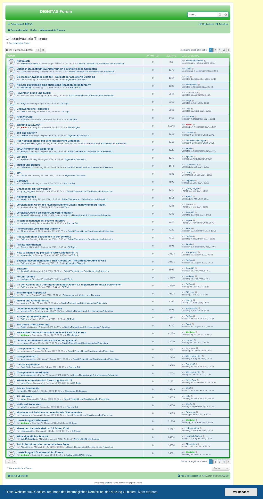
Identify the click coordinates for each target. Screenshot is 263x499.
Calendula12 (27, 167)
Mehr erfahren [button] (148, 492)
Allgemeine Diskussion (76, 79)
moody (24, 303)
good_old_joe (27, 191)
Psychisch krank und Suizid (34, 92)
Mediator (25, 335)
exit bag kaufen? (27, 132)
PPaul (23, 231)
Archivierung (24, 116)
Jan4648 (25, 215)
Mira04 (24, 407)
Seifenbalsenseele (29, 63)
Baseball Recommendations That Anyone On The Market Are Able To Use (61, 260)
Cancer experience (28, 364)
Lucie (23, 71)
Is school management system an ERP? (41, 220)
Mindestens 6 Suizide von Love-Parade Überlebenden (49, 412)
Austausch (23, 60)
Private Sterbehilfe (28, 388)
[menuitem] (29, 24)
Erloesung (25, 415)
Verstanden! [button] (241, 492)
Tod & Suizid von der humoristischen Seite (43, 444)
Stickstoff (22, 268)
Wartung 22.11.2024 (29, 124)
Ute (22, 79)
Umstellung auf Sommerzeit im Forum (40, 452)
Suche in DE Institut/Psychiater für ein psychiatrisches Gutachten (57, 68)
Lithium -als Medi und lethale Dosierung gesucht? (47, 340)
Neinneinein (26, 87)
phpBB (108, 483)
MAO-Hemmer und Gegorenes (35, 148)
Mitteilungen (74, 127)
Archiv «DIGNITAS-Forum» (86, 439)
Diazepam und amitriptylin (33, 372)
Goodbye (22, 180)
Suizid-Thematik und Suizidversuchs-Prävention (102, 63)
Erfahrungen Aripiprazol (31, 292)
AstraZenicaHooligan (31, 143)
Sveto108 (25, 367)
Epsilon (24, 159)
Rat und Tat (75, 87)
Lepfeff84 (25, 183)
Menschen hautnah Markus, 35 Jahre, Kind (43, 428)
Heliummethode (26, 196)
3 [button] (219, 50)
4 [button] (224, 50)
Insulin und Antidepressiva (33, 300)
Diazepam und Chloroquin (32, 348)
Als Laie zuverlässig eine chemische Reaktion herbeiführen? (54, 84)
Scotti (23, 327)
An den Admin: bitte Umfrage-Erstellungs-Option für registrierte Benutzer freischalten (69, 284)
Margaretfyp (26, 255)
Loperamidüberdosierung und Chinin (39, 308)
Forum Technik (26, 276)
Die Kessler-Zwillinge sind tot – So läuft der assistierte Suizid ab (56, 76)
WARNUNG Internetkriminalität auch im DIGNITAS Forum (51, 332)
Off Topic (65, 103)
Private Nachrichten (29, 244)
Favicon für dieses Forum (32, 316)
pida (23, 399)
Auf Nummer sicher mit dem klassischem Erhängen (48, 140)
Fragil (23, 103)
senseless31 (27, 311)
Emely (24, 151)
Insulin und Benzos (28, 164)
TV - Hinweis (24, 396)
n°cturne (25, 119)
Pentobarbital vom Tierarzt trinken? (38, 228)
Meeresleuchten (28, 359)
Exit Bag (22, 156)
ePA (19, 172)
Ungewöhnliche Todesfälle (33, 108)
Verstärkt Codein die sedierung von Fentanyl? (45, 212)
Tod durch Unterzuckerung (33, 324)
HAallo (24, 199)
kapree (24, 223)
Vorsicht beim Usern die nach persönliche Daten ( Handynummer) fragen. (61, 204)
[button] (228, 50)
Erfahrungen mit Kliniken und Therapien (82, 295)
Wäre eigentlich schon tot (32, 436)
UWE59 (24, 135)
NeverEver (26, 383)
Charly (24, 175)
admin (24, 127)
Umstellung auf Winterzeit (32, 420)
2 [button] (215, 50)
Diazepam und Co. (28, 356)
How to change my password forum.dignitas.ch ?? (47, 252)
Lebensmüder (27, 431)
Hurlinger (25, 279)
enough (24, 343)
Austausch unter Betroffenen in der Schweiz (44, 236)
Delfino (24, 239)
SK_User (25, 295)
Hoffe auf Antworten (29, 404)
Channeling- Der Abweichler (34, 188)
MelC (23, 391)
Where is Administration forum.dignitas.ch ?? (44, 380)
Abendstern (26, 447)
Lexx (23, 111)
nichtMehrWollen (29, 439)
